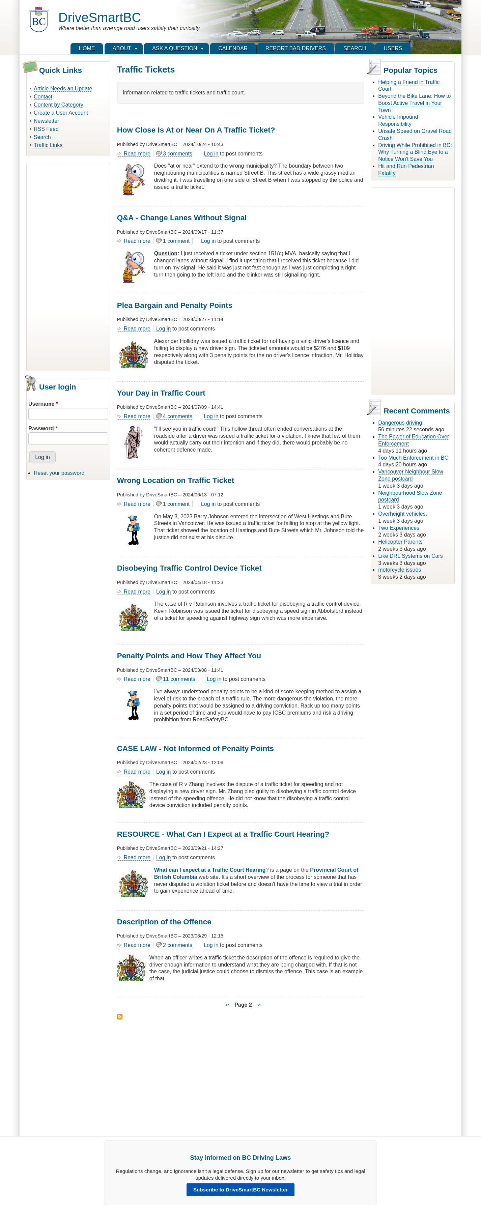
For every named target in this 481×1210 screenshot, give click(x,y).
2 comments (177, 945)
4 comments (177, 416)
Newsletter (46, 121)
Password (41, 428)
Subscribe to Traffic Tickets (119, 1016)
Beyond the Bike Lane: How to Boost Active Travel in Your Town (414, 103)
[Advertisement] (68, 266)
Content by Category (58, 105)
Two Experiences (398, 528)
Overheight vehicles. (402, 514)
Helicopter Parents (400, 542)
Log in (211, 153)
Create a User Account (61, 113)
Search (42, 137)
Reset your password (59, 473)
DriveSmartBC (99, 17)
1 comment (176, 241)
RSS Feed (46, 129)
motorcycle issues (399, 570)
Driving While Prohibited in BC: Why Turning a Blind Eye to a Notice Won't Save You (415, 152)
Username (41, 404)
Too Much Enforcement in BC (413, 458)
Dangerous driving (400, 423)
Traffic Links (48, 145)
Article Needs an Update (63, 88)
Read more (137, 154)
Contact (43, 96)
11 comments (179, 679)
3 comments (177, 153)
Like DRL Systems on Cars (410, 556)
